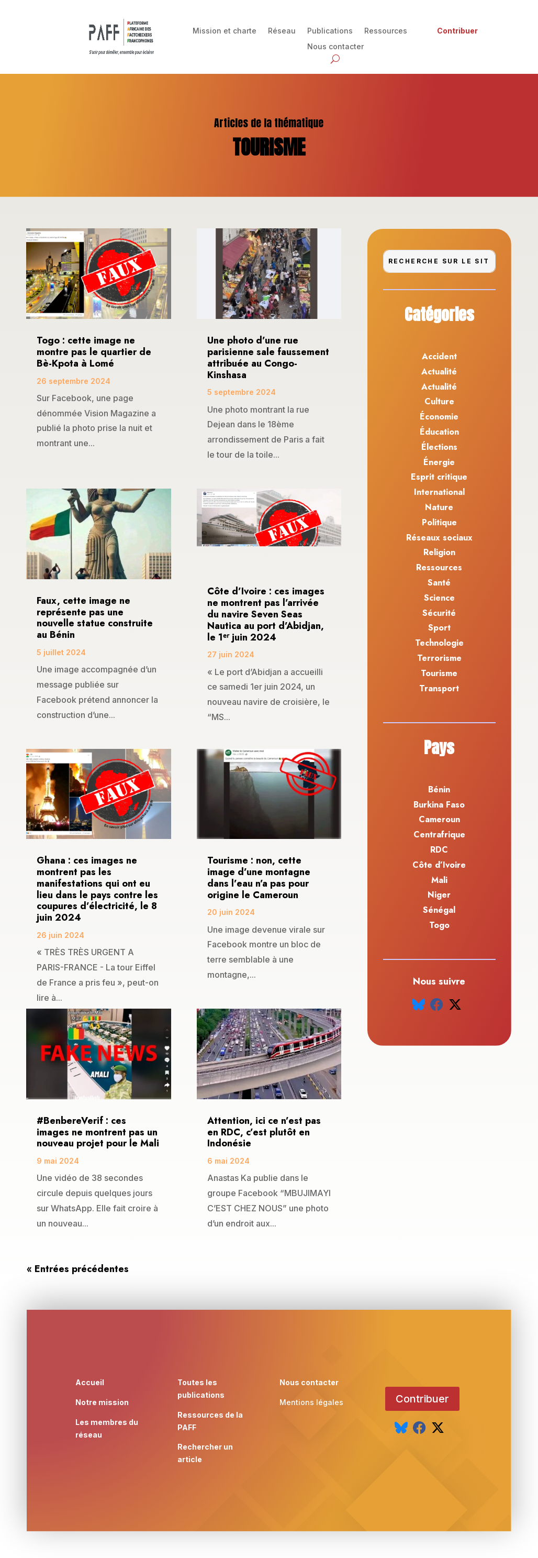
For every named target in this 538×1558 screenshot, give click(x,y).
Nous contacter (335, 47)
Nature (439, 507)
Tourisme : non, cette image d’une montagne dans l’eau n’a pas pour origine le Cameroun (258, 877)
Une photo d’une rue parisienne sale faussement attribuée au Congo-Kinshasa (268, 357)
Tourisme (439, 673)
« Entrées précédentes (78, 1269)
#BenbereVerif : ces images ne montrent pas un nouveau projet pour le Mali (98, 1132)
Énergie (439, 462)
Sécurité (439, 613)
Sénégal (439, 910)
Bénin (439, 789)
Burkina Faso (439, 805)
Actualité (439, 372)
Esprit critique (439, 477)
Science (439, 598)
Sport (439, 628)
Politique (439, 522)
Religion (439, 552)
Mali (439, 880)
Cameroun (439, 819)
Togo (439, 925)
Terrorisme (439, 658)
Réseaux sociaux (439, 538)
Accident (439, 356)
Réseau (282, 31)
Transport (439, 688)
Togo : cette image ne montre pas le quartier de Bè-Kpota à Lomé (94, 352)
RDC (439, 850)
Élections (439, 447)
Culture (439, 401)
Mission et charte (224, 31)
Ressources (385, 31)
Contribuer (457, 31)
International (439, 492)
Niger (439, 895)
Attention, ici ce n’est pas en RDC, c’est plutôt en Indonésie (264, 1132)
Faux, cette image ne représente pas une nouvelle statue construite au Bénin (95, 618)
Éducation (439, 432)
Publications (330, 31)
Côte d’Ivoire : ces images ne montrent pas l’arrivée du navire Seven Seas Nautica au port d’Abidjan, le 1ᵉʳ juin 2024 (265, 614)
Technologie (439, 643)
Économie (439, 417)
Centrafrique (439, 834)
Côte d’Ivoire (439, 865)
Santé (439, 583)
